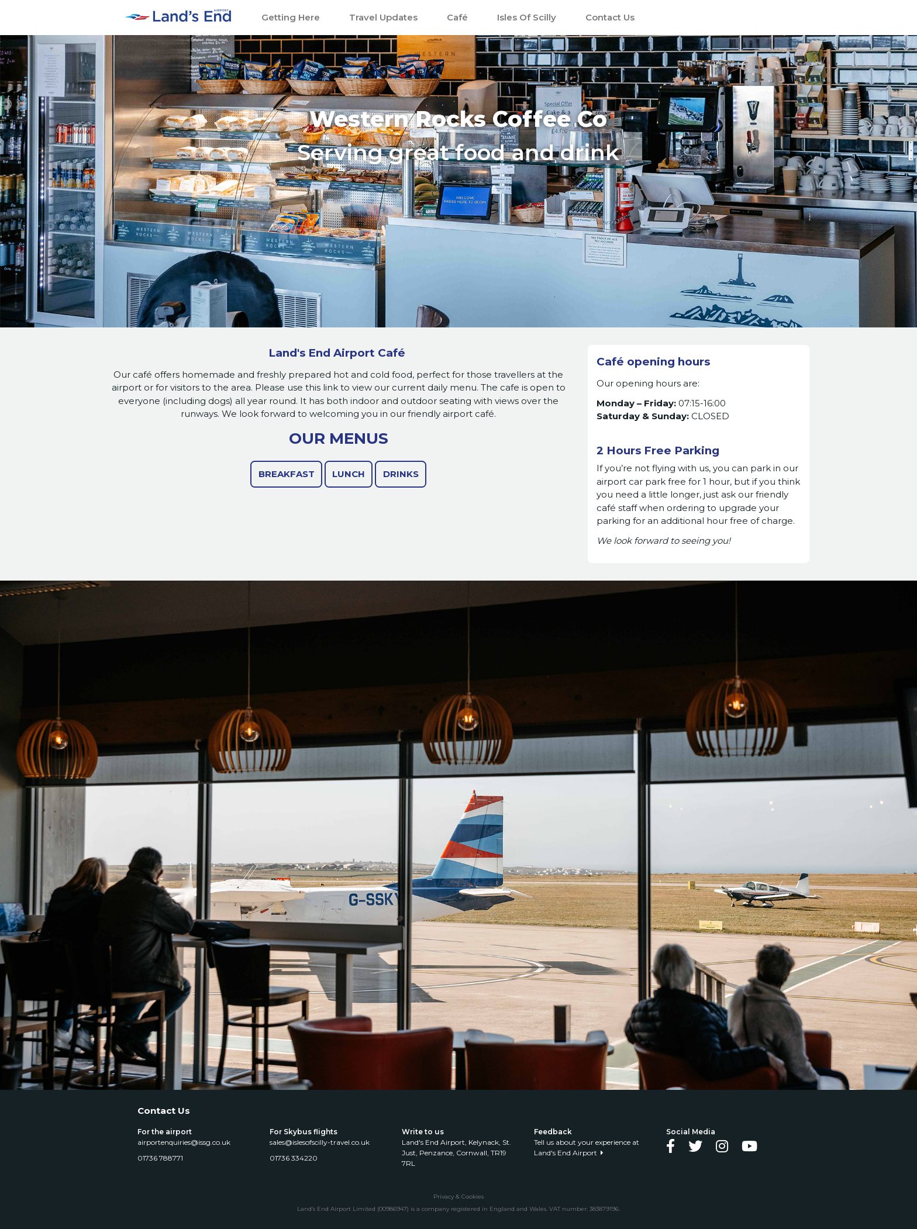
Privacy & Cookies (458, 1196)
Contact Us (610, 17)
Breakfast (286, 473)
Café (457, 17)
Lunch (348, 473)
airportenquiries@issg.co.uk (185, 1142)
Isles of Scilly (526, 17)
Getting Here (290, 17)
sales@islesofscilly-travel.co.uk (321, 1142)
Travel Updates (383, 17)
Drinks (401, 473)
